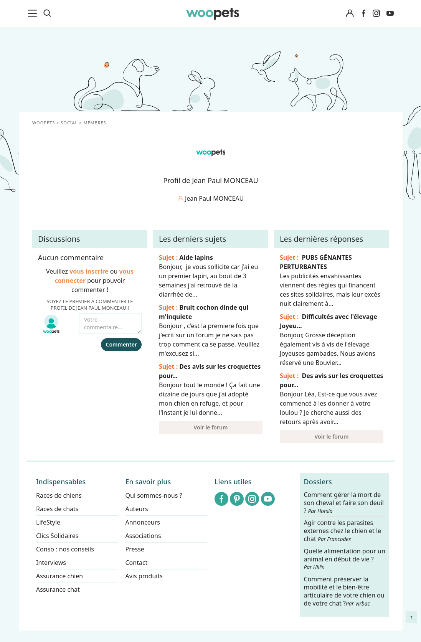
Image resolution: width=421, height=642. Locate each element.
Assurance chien (59, 576)
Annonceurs (142, 522)
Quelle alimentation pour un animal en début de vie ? (344, 559)
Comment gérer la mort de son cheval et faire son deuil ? (344, 503)
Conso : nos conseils (65, 549)
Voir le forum (210, 427)
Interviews (51, 562)
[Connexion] (350, 13)
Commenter (121, 344)
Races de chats (57, 509)
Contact (136, 562)
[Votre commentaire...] (110, 323)
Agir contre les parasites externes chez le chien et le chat (342, 531)
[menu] (34, 13)
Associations (143, 535)
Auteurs (136, 509)
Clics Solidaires (57, 535)
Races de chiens (59, 495)
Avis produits (143, 576)
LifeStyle (48, 522)
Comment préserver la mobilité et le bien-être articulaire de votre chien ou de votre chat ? (344, 591)
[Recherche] (47, 13)
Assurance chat (58, 589)
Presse (134, 549)
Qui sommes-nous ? (153, 495)
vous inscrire (89, 271)
